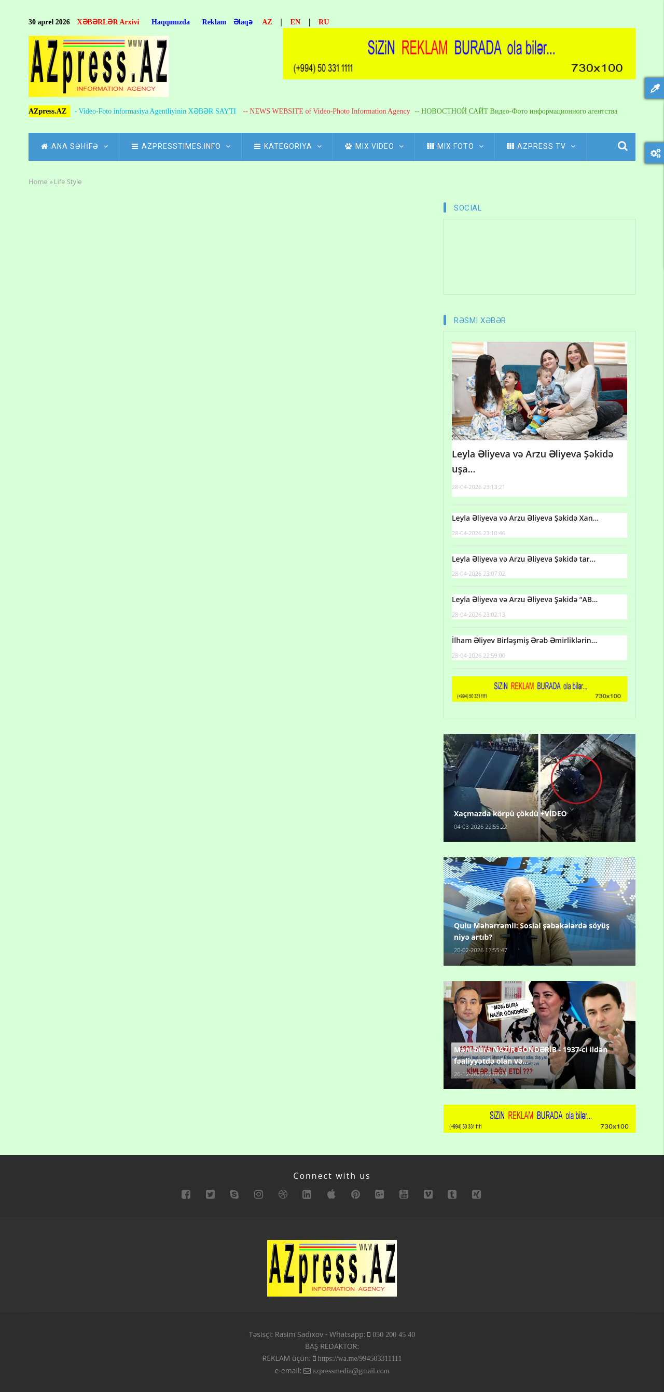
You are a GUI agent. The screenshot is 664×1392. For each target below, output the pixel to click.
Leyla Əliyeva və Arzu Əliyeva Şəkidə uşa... (533, 461)
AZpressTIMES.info (180, 146)
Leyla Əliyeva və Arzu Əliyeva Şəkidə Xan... (525, 518)
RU (324, 22)
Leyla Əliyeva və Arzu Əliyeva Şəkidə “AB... (525, 599)
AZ (267, 22)
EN (295, 22)
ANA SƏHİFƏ (73, 146)
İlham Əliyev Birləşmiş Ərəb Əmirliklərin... (524, 640)
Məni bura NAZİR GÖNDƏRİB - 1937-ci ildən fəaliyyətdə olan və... (530, 1055)
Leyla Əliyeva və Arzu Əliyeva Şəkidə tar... (524, 559)
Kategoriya (287, 146)
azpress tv (540, 146)
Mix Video (373, 146)
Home (38, 181)
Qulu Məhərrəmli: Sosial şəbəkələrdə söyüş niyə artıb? (532, 931)
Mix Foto (454, 146)
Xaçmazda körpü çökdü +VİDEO (510, 813)
